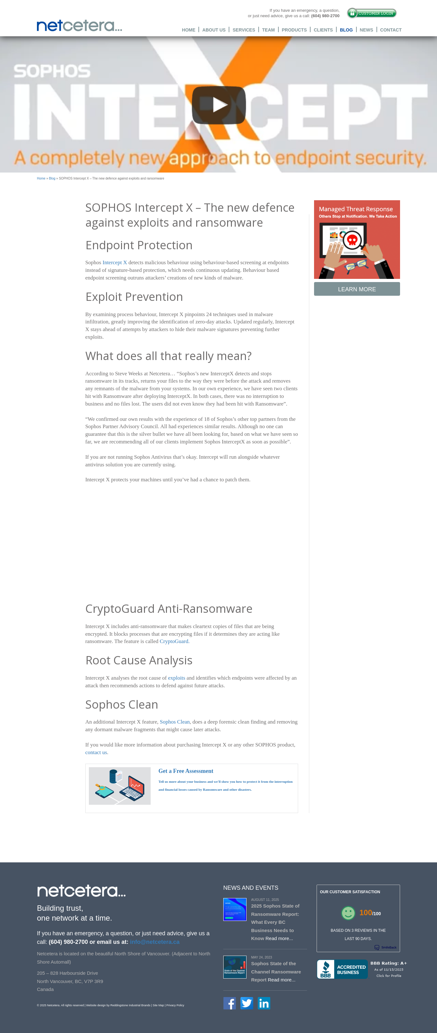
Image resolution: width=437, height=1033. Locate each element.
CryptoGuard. (175, 641)
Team (268, 29)
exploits (176, 678)
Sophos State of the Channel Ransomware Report (276, 971)
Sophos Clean (175, 722)
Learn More (357, 289)
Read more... (279, 938)
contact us (96, 752)
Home (188, 29)
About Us (214, 29)
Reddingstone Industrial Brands (130, 1005)
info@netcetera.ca (154, 942)
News (366, 29)
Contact (391, 29)
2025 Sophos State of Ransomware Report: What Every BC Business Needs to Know (275, 922)
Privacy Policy (175, 1005)
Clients (323, 29)
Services (244, 29)
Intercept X (115, 262)
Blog (346, 29)
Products (294, 29)
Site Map (158, 1005)
